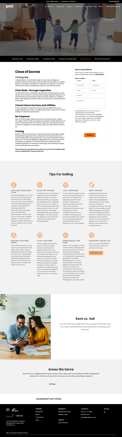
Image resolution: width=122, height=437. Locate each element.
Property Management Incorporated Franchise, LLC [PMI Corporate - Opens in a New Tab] (15, 423)
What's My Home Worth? (102, 59)
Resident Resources (64, 412)
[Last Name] (97, 85)
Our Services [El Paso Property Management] (49, 6)
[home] (8, 6)
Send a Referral (63, 423)
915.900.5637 (26, 151)
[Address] (90, 96)
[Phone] (97, 90)
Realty (37, 414)
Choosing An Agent (32, 59)
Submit (90, 135)
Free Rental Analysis (113, 6)
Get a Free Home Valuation (61, 37)
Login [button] (37, 420)
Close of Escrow (85, 59)
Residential (39, 412)
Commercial (39, 417)
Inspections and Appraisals (67, 59)
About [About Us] (100, 6)
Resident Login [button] (63, 414)
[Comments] (90, 103)
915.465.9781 (115, 1)
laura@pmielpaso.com (88, 417)
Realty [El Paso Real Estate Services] (69, 6)
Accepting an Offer (49, 59)
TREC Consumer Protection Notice (17, 433)
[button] (104, 412)
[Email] (82, 90)
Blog (95, 6)
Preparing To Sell (17, 59)
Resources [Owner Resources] (78, 6)
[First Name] (82, 85)
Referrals (89, 6)
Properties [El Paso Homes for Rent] (60, 6)
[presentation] (87, 128)
